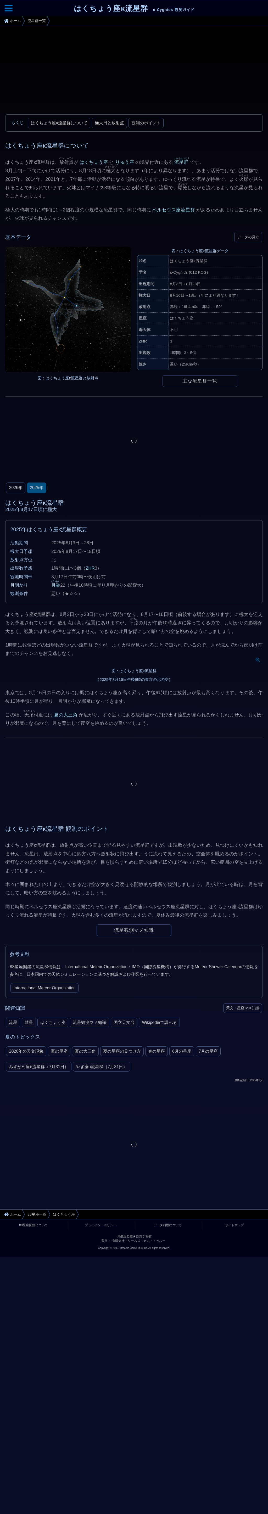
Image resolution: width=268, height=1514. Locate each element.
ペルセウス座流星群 (173, 209)
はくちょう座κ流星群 (134, 8)
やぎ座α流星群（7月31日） (101, 1212)
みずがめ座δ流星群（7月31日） (39, 1212)
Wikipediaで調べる (159, 1168)
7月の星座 (208, 1197)
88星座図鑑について (33, 1371)
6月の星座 (181, 1197)
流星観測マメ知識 (134, 1076)
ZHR (90, 568)
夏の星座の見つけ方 (122, 1197)
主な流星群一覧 (199, 381)
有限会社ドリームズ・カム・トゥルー (138, 1386)
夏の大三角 (65, 860)
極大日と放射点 (109, 123)
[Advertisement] (134, 72)
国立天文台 (124, 1168)
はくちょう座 (94, 162)
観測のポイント (146, 123)
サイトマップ (234, 1371)
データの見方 (248, 237)
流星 (13, 1168)
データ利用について (167, 1371)
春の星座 (156, 1197)
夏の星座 (59, 1197)
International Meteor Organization (44, 1133)
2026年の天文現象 (26, 1197)
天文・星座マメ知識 (242, 1154)
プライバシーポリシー (100, 1371)
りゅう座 (124, 162)
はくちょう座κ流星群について (59, 123)
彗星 (29, 1168)
